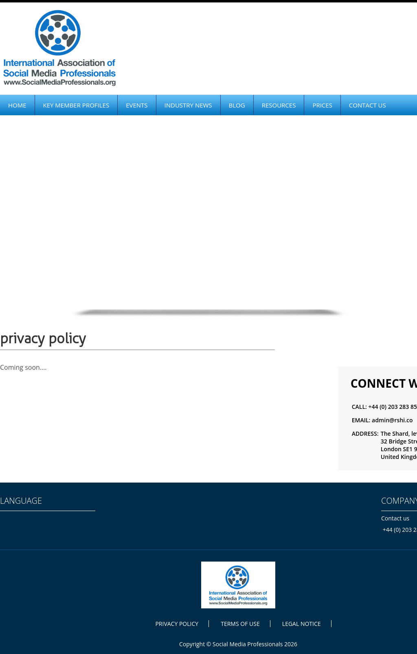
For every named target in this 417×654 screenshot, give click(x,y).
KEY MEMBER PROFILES (76, 105)
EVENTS (136, 105)
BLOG (237, 105)
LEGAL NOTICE (301, 624)
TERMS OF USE (240, 624)
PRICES (322, 105)
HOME (17, 105)
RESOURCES (279, 105)
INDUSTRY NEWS (188, 105)
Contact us (395, 518)
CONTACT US (367, 105)
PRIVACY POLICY (176, 624)
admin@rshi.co (392, 420)
